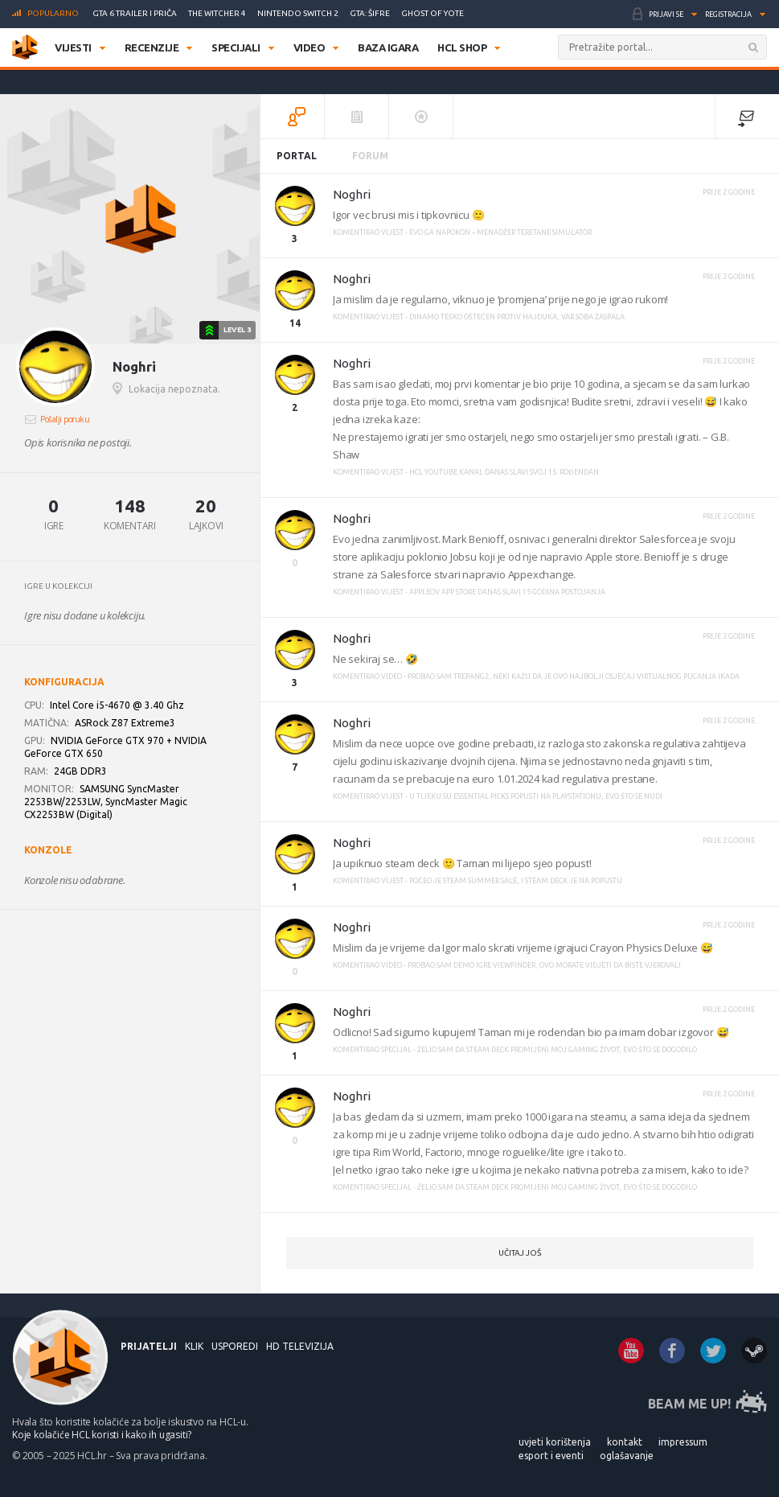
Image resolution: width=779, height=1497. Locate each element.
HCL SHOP (461, 47)
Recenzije (152, 47)
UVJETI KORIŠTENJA (555, 1442)
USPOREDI (234, 1346)
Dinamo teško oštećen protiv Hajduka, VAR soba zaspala (517, 317)
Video (309, 47)
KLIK (194, 1346)
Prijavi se (666, 14)
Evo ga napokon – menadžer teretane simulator (500, 232)
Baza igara (388, 47)
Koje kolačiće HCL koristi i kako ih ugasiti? (101, 1434)
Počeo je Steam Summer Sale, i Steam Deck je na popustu (515, 881)
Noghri (352, 194)
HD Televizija (300, 1346)
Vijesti (73, 47)
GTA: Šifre (370, 13)
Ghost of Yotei (433, 13)
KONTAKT (624, 1442)
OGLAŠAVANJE (627, 1455)
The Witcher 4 (217, 13)
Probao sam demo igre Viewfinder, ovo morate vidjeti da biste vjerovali (544, 965)
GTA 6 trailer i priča (134, 13)
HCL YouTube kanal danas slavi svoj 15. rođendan (504, 472)
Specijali (235, 47)
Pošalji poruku (64, 419)
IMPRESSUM (682, 1442)
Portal (297, 155)
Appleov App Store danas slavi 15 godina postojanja (507, 592)
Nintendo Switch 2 (297, 13)
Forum (370, 155)
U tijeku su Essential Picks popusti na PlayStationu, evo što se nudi (535, 796)
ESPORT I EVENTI (551, 1455)
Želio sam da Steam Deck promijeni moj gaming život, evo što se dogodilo (557, 1050)
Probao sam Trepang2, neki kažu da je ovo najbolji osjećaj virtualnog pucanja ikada (574, 676)
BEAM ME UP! (689, 1403)
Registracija (728, 14)
